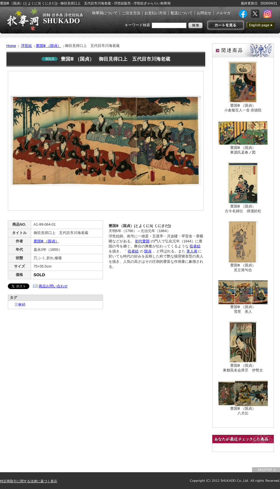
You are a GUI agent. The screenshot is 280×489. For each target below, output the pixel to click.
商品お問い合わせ (53, 286)
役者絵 (195, 246)
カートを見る (225, 25)
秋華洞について (105, 13)
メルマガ (223, 13)
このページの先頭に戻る (266, 469)
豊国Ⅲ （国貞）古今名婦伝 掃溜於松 (243, 208)
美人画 (191, 251)
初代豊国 (142, 241)
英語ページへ (260, 25)
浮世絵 (26, 46)
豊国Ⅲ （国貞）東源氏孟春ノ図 (243, 149)
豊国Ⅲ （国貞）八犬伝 (243, 410)
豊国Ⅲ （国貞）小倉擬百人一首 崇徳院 (243, 107)
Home (11, 46)
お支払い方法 (155, 13)
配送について (182, 13)
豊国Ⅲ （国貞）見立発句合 (243, 267)
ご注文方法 (131, 13)
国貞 (147, 251)
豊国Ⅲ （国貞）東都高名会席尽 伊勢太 (243, 367)
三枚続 (18, 304)
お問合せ (204, 13)
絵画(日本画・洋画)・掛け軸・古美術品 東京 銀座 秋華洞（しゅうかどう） (45, 19)
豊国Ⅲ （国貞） (48, 46)
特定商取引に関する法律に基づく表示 (28, 481)
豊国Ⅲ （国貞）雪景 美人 (243, 309)
